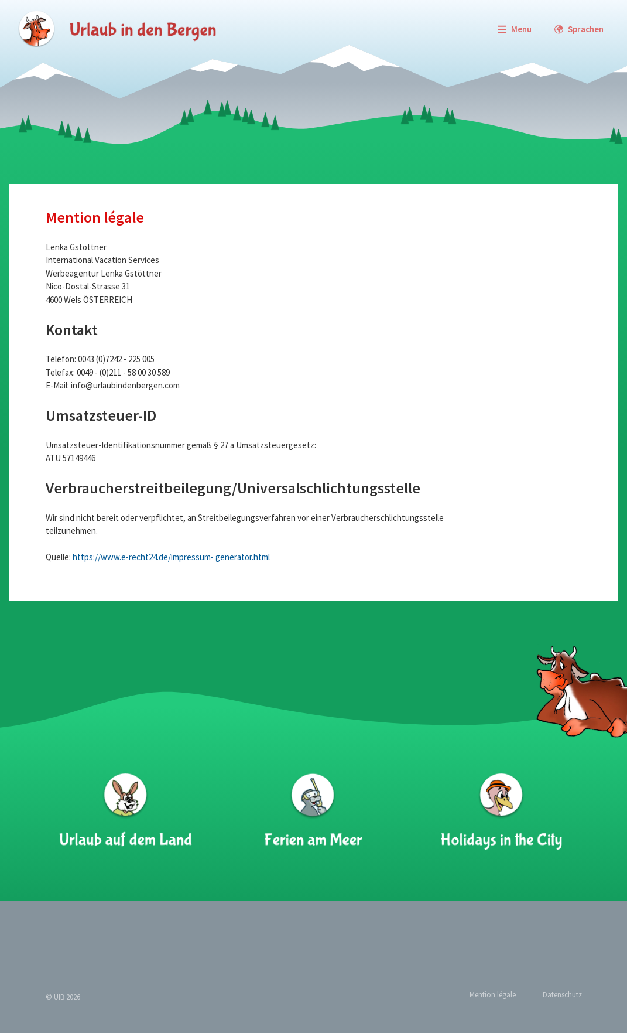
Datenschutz (562, 995)
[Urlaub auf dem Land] (126, 811)
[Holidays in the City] (500, 811)
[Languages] (579, 29)
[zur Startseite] (117, 29)
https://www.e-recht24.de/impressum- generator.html (171, 556)
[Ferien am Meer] (313, 811)
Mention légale (493, 995)
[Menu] (514, 29)
